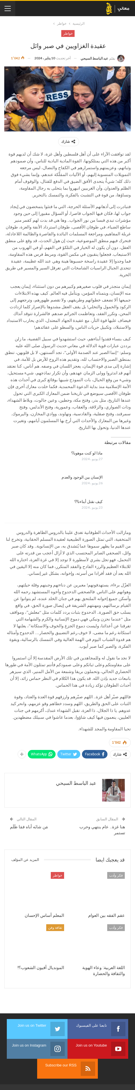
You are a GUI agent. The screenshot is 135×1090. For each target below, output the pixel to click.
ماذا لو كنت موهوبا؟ (87, 453)
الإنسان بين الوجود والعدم (82, 477)
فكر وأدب (116, 875)
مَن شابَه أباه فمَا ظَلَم (29, 826)
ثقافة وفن (55, 928)
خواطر (68, 33)
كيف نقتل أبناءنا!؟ (88, 501)
